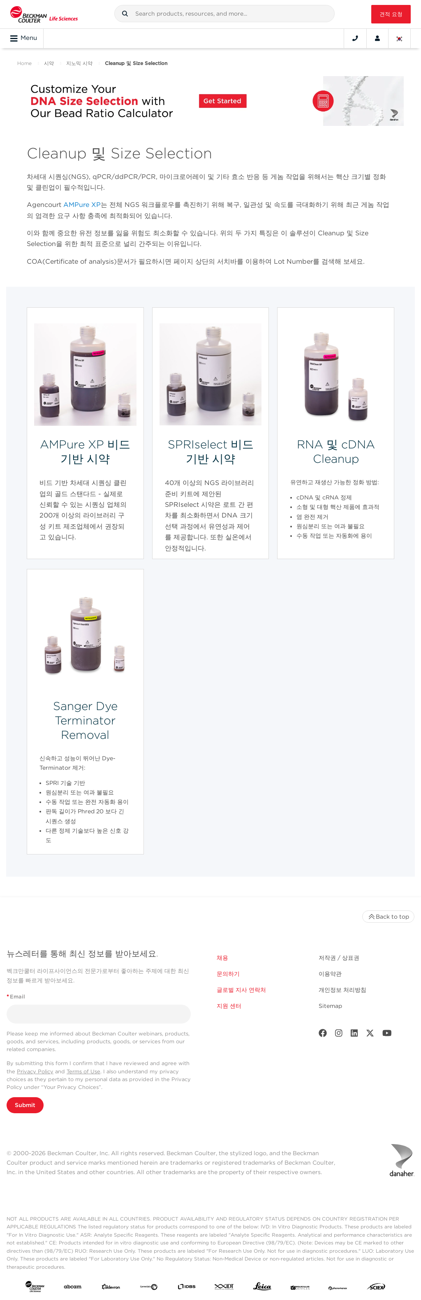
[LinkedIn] (354, 1035)
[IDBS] (187, 1288)
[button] (125, 13)
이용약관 (330, 973)
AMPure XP (82, 205)
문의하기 (228, 973)
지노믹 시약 (79, 63)
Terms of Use (83, 1071)
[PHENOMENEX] (338, 1288)
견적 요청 (390, 14)
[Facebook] (323, 1035)
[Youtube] (387, 1035)
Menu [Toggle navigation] (23, 38)
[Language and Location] (400, 38)
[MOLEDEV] (300, 1288)
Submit (25, 1105)
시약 (49, 63)
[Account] (377, 38)
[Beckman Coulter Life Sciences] (44, 14)
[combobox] (224, 13)
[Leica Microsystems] (262, 1288)
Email (16, 997)
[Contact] (355, 38)
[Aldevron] (111, 1288)
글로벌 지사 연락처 (241, 990)
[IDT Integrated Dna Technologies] (224, 1288)
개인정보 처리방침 (342, 990)
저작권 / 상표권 (339, 957)
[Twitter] (370, 1035)
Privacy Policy (35, 1071)
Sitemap (330, 1006)
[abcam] (73, 1288)
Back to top (388, 916)
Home (24, 63)
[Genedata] (149, 1288)
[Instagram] (338, 1035)
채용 (222, 957)
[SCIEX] (376, 1288)
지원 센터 (229, 1006)
